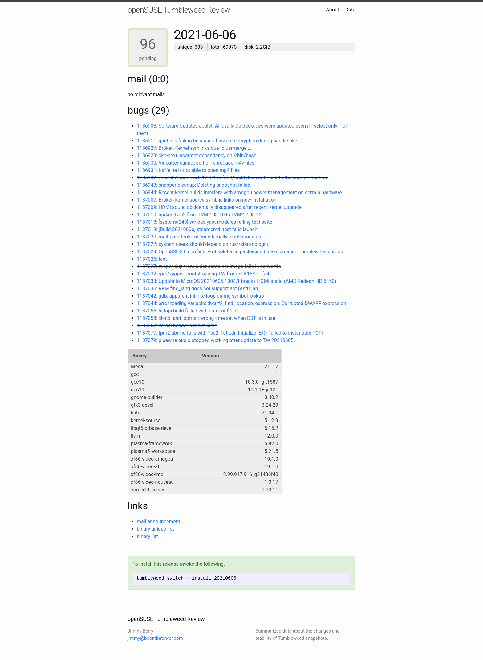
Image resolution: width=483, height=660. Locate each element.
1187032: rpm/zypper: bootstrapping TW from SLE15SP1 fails (204, 274)
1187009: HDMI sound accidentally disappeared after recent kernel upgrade (219, 207)
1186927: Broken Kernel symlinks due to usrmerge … (194, 148)
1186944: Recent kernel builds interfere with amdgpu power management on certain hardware (239, 192)
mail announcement (158, 521)
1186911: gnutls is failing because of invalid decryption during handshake (217, 141)
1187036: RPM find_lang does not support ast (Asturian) (198, 288)
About (332, 10)
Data (350, 10)
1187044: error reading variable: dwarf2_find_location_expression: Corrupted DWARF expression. (242, 303)
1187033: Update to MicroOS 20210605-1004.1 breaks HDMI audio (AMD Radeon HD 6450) (236, 281)
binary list (147, 536)
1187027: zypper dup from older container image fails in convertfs (209, 266)
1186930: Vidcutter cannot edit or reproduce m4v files (195, 163)
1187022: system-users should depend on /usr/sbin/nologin (202, 244)
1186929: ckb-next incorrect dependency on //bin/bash (197, 155)
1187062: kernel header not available (177, 325)
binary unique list (155, 529)
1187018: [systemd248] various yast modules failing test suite (204, 222)
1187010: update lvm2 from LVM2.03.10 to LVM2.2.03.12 (199, 215)
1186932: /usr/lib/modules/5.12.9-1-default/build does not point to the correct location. (232, 178)
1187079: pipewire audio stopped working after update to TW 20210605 (215, 340)
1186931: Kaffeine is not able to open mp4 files (188, 170)
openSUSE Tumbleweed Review (179, 9)
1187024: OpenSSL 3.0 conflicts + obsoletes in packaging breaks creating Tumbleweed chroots (241, 252)
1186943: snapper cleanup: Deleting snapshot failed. (194, 185)
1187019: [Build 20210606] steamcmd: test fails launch (197, 229)
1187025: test (152, 259)
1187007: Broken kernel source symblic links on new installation (206, 200)
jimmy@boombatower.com (155, 638)
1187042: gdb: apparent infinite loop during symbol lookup (200, 296)
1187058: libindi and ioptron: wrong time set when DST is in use (206, 318)
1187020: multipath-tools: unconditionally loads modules (199, 237)
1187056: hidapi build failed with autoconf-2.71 (188, 311)
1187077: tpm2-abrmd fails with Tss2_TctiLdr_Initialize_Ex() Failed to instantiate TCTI (230, 333)
